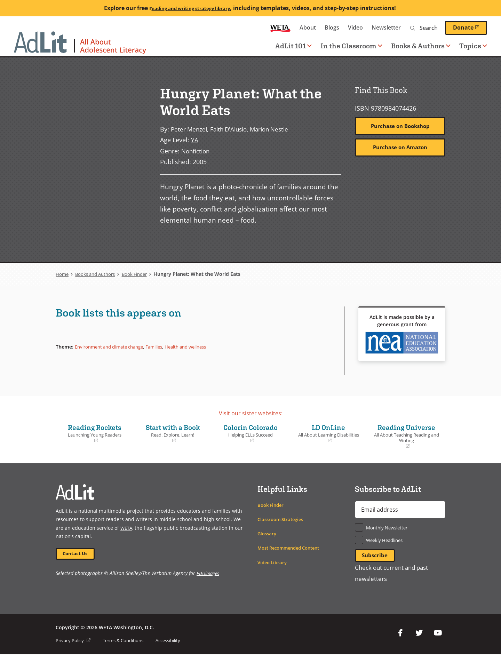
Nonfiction (196, 150)
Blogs (332, 27)
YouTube (437, 633)
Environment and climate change (113, 346)
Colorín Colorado (250, 432)
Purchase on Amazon (400, 148)
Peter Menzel (190, 129)
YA (194, 139)
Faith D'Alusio (232, 129)
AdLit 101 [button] (293, 46)
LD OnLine (328, 432)
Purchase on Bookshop (400, 126)
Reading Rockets (94, 432)
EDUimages (209, 574)
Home (62, 273)
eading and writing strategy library (190, 8)
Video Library (273, 562)
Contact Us (77, 553)
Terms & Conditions (129, 641)
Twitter (419, 633)
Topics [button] (473, 46)
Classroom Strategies (282, 519)
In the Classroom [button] (351, 46)
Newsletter (386, 27)
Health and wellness (199, 346)
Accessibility (178, 641)
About (308, 27)
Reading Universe (406, 435)
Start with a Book (172, 432)
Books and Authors (98, 273)
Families (164, 346)
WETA (280, 27)
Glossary (267, 533)
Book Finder (140, 273)
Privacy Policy (75, 641)
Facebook (400, 633)
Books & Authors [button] (421, 46)
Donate (470, 27)
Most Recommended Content (292, 547)
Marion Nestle (275, 129)
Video (355, 27)
